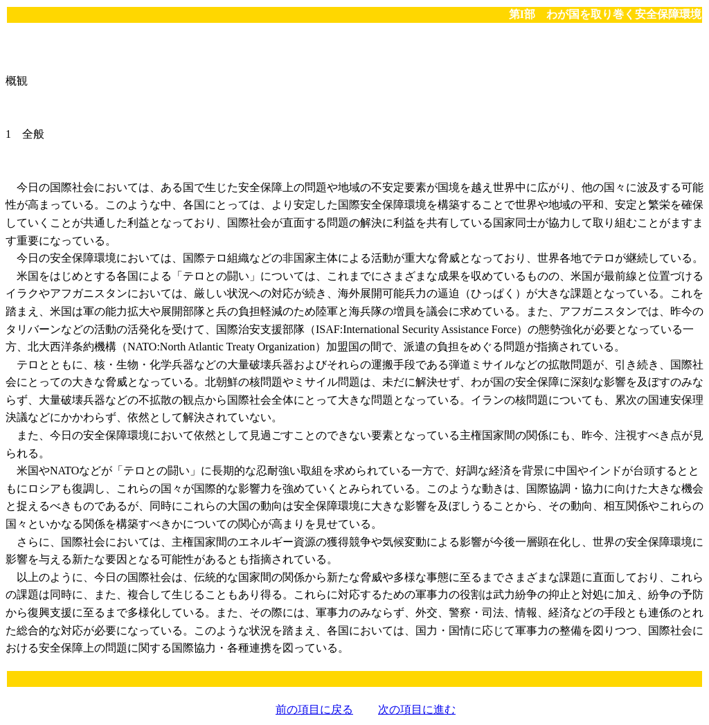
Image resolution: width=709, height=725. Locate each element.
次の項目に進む (417, 709)
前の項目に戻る (314, 709)
